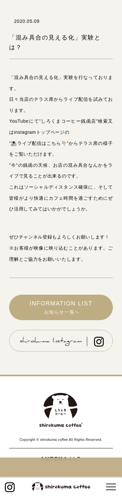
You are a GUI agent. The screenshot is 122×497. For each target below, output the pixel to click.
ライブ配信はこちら (39, 143)
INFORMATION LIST (61, 307)
